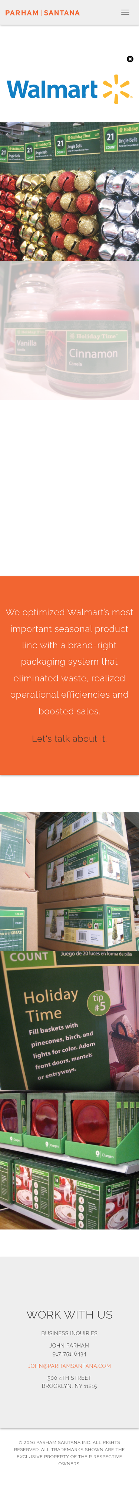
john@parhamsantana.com (69, 1366)
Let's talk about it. (69, 738)
